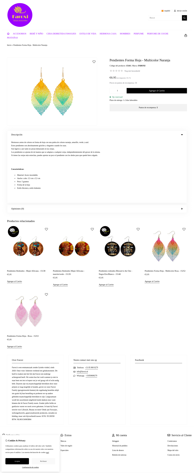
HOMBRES (125, 33)
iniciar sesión (180, 11)
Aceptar (17, 461)
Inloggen (115, 377)
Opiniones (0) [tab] (97, 144)
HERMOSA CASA (108, 33)
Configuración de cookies (30, 467)
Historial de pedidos (119, 381)
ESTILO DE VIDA (88, 33)
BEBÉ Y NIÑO (36, 33)
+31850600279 (91, 311)
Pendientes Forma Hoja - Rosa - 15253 (23, 272)
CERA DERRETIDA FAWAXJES (61, 33)
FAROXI (141, 66)
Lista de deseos (118, 386)
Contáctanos (172, 377)
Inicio (9, 45)
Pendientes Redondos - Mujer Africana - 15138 (26, 206)
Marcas (63, 377)
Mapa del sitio (172, 386)
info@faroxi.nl (82, 307)
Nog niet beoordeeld (132, 71)
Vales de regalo (66, 381)
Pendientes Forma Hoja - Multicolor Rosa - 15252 (165, 206)
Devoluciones (172, 381)
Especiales (65, 386)
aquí (47, 452)
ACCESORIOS (19, 33)
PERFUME (139, 33)
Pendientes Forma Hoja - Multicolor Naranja (30, 45)
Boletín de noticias (119, 391)
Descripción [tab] (97, 134)
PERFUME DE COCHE (157, 33)
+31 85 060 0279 (91, 303)
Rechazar (43, 461)
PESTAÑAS (12, 38)
